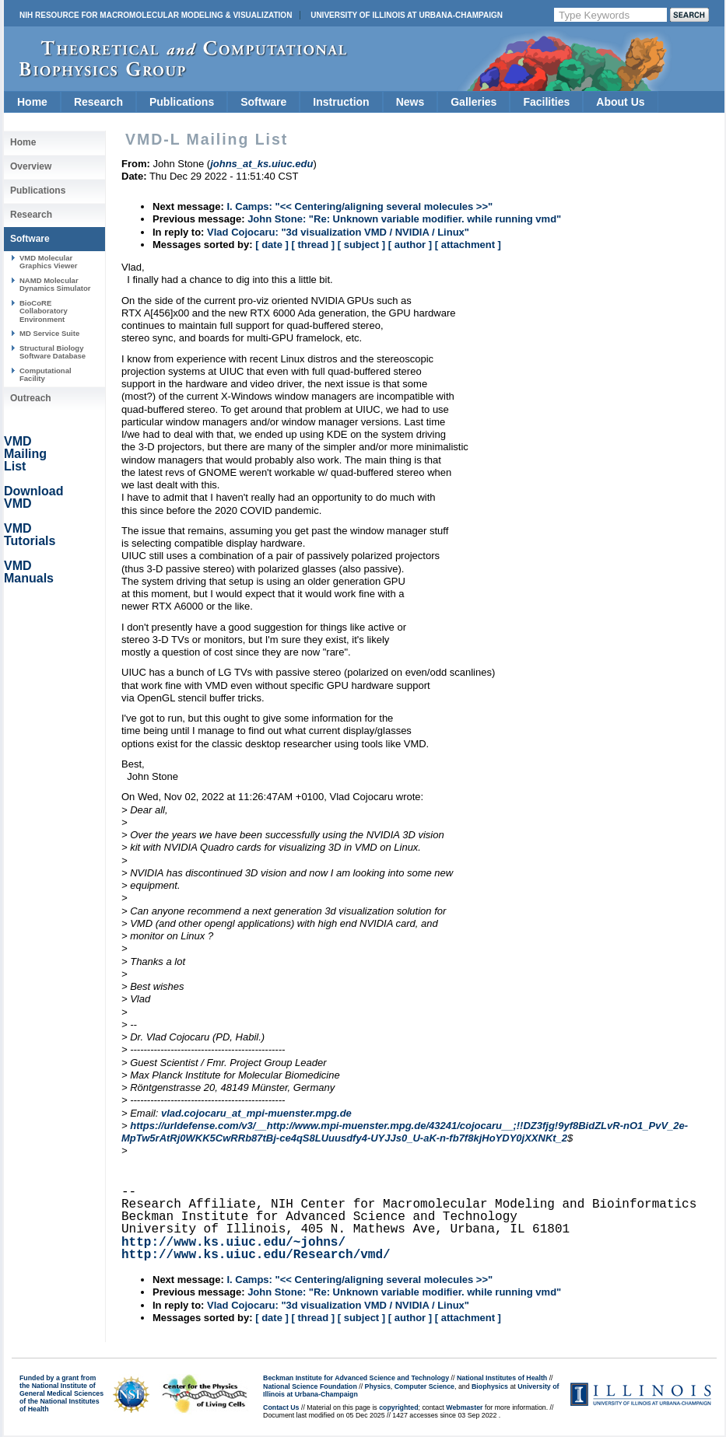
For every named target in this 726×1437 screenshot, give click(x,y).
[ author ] (410, 244)
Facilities (546, 102)
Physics (378, 1386)
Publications (181, 102)
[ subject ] (361, 244)
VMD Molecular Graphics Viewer (48, 261)
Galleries (473, 102)
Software (263, 102)
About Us (620, 102)
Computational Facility (45, 374)
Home (32, 102)
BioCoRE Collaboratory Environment (43, 311)
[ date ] (272, 244)
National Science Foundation (310, 1386)
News (410, 102)
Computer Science (424, 1386)
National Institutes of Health (502, 1378)
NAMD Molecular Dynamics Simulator (55, 284)
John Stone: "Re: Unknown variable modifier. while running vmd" (404, 219)
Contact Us (281, 1407)
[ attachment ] (468, 244)
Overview (30, 166)
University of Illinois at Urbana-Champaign (406, 15)
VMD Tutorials (29, 534)
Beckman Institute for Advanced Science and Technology (356, 1378)
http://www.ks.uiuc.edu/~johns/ (233, 1242)
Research (98, 102)
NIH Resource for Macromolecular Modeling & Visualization (155, 15)
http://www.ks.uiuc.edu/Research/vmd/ (256, 1255)
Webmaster (464, 1407)
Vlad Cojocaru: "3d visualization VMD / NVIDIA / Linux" (338, 232)
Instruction (341, 102)
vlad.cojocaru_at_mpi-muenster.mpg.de (256, 1113)
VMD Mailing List (25, 454)
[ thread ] (313, 244)
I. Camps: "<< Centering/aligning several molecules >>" (359, 206)
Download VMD (33, 497)
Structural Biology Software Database (52, 352)
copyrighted (398, 1407)
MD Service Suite (49, 333)
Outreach (30, 398)
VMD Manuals (29, 572)
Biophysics (490, 1386)
